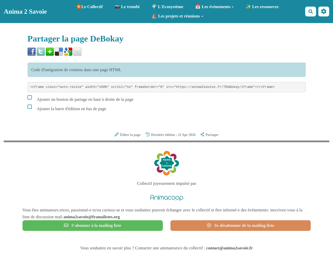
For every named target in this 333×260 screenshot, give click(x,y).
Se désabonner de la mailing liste (240, 225)
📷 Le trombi (127, 6)
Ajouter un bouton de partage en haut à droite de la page (81, 98)
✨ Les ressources (262, 6)
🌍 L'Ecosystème (167, 6)
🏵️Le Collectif (89, 6)
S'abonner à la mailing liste (92, 225)
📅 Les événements (214, 6)
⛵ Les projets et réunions (177, 16)
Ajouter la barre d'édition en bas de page (67, 107)
